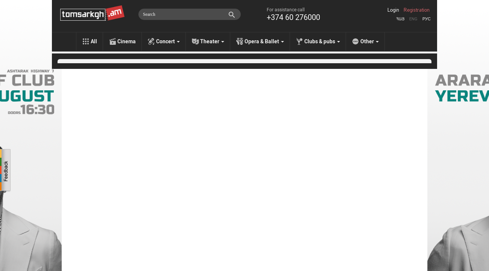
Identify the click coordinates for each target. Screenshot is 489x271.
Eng (413, 19)
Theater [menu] (212, 41)
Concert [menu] (168, 41)
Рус (426, 19)
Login (393, 10)
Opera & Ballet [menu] (264, 41)
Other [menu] (369, 41)
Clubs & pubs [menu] (322, 41)
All (94, 41)
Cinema (126, 41)
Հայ (400, 19)
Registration (417, 10)
